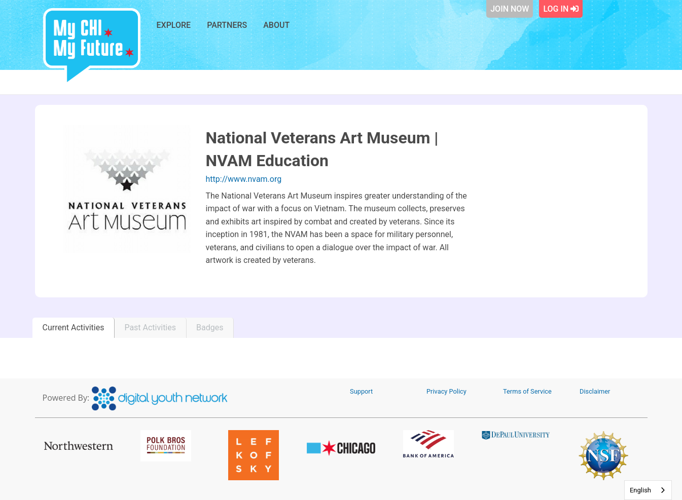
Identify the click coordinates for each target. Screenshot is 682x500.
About (276, 25)
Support (361, 391)
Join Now (509, 9)
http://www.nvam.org (244, 179)
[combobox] (648, 490)
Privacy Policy (446, 391)
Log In (561, 9)
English (640, 490)
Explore (174, 25)
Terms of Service (527, 391)
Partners (227, 25)
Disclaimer (595, 391)
